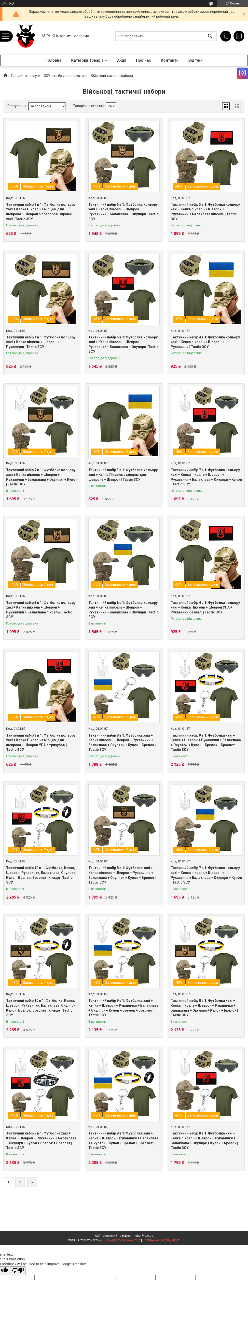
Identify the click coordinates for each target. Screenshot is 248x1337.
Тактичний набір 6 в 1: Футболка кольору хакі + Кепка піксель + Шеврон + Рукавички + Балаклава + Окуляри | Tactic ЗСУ (123, 212)
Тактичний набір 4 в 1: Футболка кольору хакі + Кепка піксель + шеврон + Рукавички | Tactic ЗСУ (40, 342)
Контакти (170, 60)
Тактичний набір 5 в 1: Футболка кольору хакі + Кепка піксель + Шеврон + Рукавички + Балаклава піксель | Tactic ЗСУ (205, 212)
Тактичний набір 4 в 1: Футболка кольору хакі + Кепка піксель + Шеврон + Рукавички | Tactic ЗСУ (205, 342)
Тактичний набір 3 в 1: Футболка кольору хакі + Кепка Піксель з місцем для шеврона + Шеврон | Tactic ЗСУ (123, 474)
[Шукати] (210, 36)
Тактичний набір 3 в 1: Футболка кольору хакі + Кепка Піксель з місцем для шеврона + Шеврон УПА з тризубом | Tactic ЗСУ (40, 742)
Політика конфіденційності (161, 1240)
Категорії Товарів (87, 60)
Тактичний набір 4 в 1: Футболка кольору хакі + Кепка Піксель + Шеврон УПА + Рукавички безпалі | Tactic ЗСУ (205, 607)
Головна (53, 60)
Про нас (143, 60)
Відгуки (195, 60)
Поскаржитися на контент (122, 1240)
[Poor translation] (18, 1270)
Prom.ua (147, 1235)
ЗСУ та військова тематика (65, 76)
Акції (121, 60)
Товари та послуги (25, 76)
